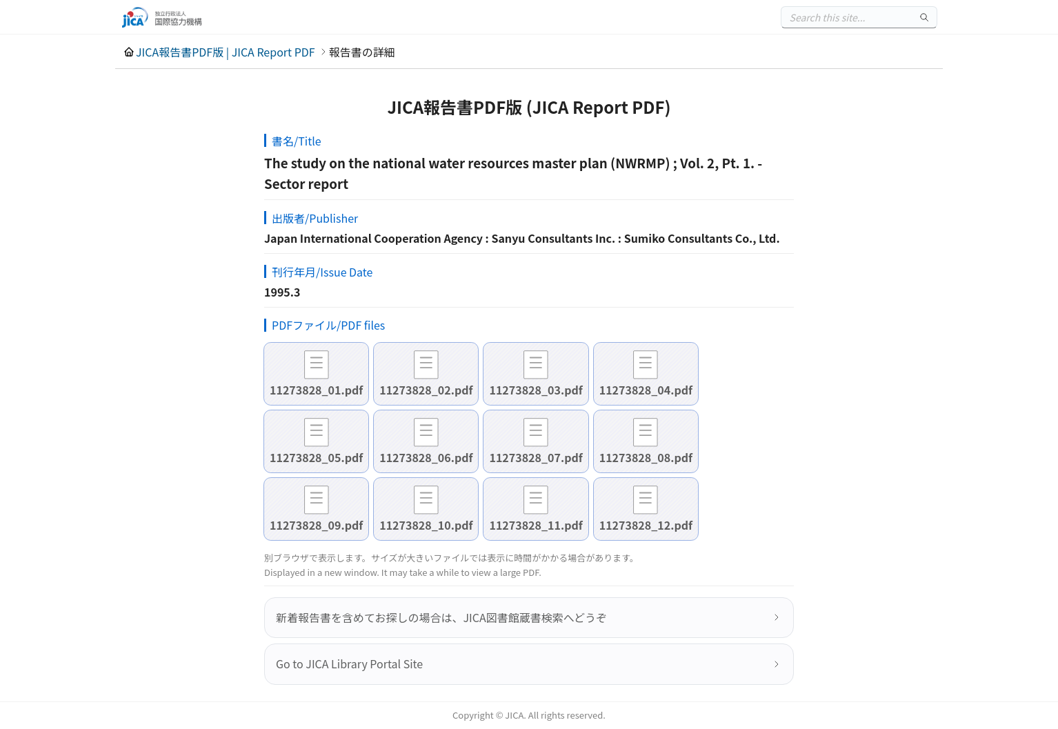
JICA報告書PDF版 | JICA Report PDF (225, 51)
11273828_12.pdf (645, 525)
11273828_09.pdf (316, 525)
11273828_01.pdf (316, 389)
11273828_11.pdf (535, 525)
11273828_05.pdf (316, 457)
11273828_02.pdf (425, 389)
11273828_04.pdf (645, 389)
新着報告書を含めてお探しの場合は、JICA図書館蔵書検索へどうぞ (441, 617)
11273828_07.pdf (535, 457)
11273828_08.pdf (645, 457)
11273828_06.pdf (425, 457)
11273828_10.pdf (425, 525)
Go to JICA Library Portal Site (349, 663)
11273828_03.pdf (535, 389)
